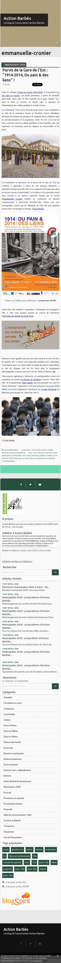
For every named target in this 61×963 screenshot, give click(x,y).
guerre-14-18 (51, 456)
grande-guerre (38, 456)
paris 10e (43, 862)
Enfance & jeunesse (12, 759)
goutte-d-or (17, 849)
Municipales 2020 (12, 787)
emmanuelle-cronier (45, 458)
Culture (7, 720)
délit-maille (30, 458)
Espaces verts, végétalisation (17, 770)
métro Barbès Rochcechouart (17, 781)
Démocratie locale (12, 742)
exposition (6, 456)
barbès (39, 849)
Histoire (7, 775)
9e (4, 856)
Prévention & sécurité (14, 798)
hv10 (35, 453)
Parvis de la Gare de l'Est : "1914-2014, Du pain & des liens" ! (25, 75)
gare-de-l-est (7, 458)
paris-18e (19, 869)
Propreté (8, 809)
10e (34, 862)
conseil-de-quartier (12, 862)
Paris (54, 862)
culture (43, 869)
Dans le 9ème (10, 725)
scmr (27, 862)
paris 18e (31, 869)
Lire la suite (17, 526)
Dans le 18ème (11, 736)
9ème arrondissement (19, 856)
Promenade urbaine (13, 803)
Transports (9, 826)
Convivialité (9, 714)
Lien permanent (10, 450)
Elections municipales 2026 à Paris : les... (26, 587)
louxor (29, 849)
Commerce (9, 708)
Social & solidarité (12, 820)
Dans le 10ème (11, 731)
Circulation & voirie (13, 703)
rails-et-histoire (45, 453)
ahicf (55, 453)
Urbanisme (9, 831)
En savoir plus (36, 960)
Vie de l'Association (13, 837)
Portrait (7, 792)
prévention (51, 849)
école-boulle (19, 458)
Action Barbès (17, 18)
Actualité (8, 697)
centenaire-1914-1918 (20, 456)
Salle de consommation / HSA (17, 815)
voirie (6, 849)
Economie (8, 748)
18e (35, 856)
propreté (7, 869)
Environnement (11, 764)
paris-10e (8, 875)
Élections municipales (14, 753)
